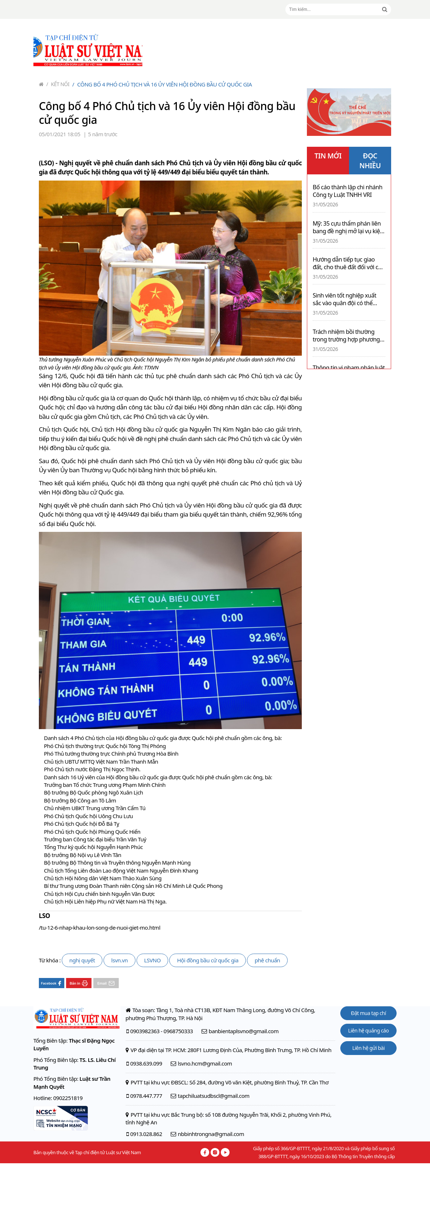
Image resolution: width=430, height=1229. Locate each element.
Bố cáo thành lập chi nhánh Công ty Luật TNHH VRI (347, 191)
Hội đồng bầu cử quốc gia (207, 960)
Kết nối (58, 84)
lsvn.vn (119, 960)
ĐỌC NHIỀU (370, 160)
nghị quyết (82, 960)
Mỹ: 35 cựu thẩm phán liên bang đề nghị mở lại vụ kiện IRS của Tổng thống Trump (348, 227)
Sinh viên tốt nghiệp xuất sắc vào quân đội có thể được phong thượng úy (344, 299)
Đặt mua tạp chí (368, 1013)
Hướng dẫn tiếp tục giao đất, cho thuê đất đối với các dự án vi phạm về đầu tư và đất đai (348, 263)
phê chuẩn (267, 960)
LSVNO (152, 960)
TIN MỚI (328, 156)
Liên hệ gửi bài (368, 1047)
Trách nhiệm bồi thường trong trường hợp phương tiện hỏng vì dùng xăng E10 (347, 335)
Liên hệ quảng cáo (368, 1030)
